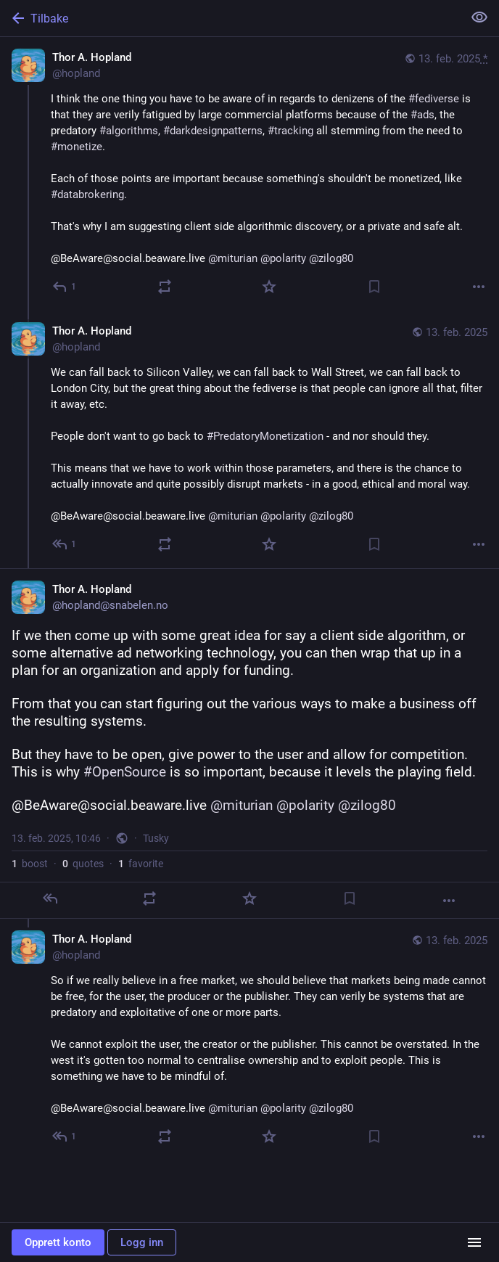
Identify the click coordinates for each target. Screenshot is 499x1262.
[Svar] (65, 286)
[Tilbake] (230, 18)
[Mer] (478, 286)
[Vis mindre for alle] (479, 17)
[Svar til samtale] (65, 544)
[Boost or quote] (164, 286)
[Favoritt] (269, 286)
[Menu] (474, 1242)
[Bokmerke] (374, 286)
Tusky (156, 838)
